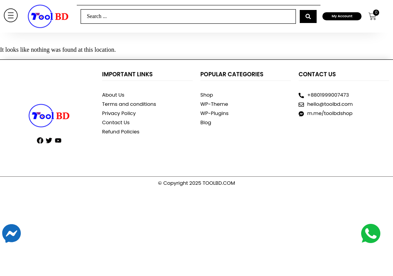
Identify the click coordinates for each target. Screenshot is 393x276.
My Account (342, 16)
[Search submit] (308, 16)
